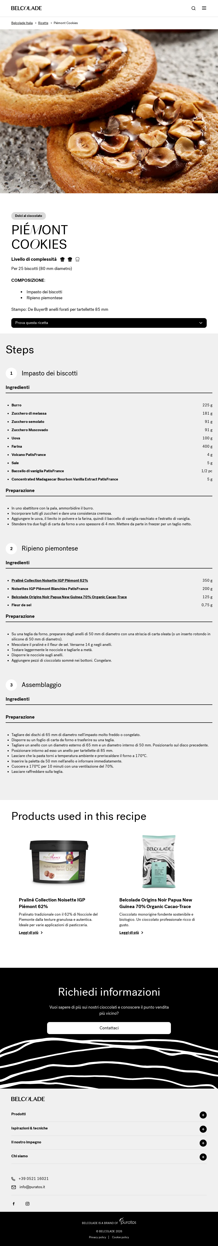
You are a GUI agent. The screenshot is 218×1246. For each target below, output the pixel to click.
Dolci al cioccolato (28, 216)
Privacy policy (97, 1237)
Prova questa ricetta (31, 322)
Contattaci (109, 1028)
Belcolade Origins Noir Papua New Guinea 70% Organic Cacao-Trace (69, 596)
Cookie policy (120, 1237)
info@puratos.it (28, 1186)
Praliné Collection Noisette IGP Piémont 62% (50, 580)
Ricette (43, 23)
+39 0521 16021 (30, 1178)
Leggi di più (28, 932)
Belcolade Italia (22, 23)
